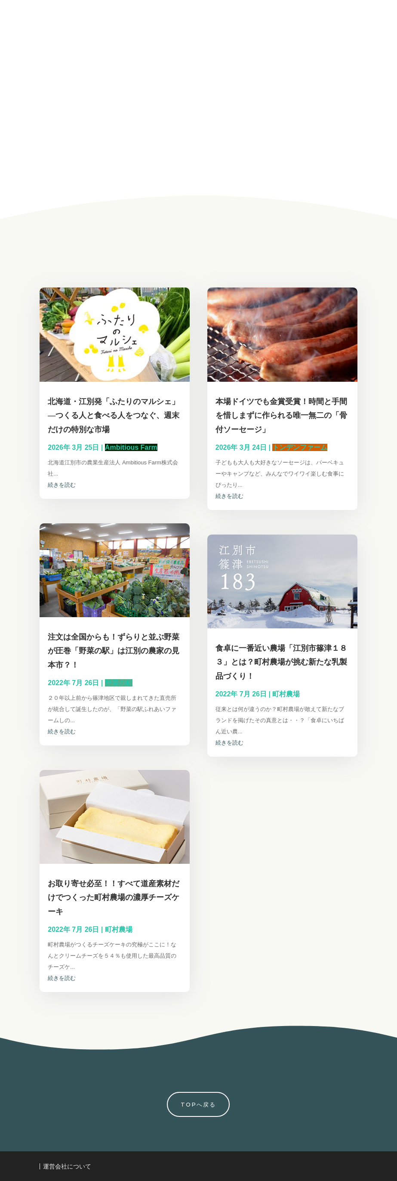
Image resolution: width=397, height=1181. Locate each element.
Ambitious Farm (131, 447)
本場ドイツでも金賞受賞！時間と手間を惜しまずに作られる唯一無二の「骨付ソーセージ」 (281, 415)
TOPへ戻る (198, 1104)
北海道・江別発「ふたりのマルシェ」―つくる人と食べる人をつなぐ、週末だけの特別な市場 (113, 415)
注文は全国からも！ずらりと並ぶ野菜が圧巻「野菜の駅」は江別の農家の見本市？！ (113, 651)
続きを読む (62, 485)
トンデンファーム (299, 447)
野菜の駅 (118, 682)
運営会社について (67, 1166)
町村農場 (118, 929)
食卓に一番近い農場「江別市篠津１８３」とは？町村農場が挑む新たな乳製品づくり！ (281, 662)
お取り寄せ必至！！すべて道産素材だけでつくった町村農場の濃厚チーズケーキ (113, 897)
